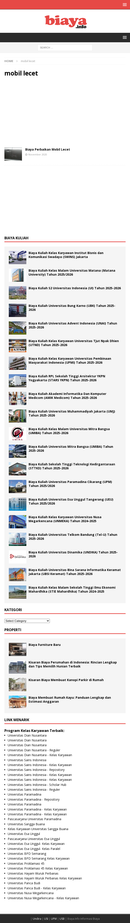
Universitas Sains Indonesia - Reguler (34, 789)
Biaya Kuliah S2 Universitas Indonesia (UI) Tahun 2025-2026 (75, 288)
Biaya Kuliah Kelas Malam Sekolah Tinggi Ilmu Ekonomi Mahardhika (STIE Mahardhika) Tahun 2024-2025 (72, 589)
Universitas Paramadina (24, 794)
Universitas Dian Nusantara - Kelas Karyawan (40, 755)
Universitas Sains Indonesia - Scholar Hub (37, 785)
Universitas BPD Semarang (27, 853)
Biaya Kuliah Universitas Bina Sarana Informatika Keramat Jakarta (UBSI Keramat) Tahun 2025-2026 (75, 572)
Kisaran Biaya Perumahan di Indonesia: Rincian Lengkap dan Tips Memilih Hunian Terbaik (73, 664)
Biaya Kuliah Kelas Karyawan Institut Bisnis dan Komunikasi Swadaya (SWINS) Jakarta (66, 255)
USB (62, 919)
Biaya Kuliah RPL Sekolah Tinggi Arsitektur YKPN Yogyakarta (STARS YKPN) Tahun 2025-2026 (67, 378)
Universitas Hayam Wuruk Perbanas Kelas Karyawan (45, 878)
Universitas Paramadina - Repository (34, 799)
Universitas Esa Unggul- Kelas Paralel (34, 849)
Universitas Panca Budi (24, 883)
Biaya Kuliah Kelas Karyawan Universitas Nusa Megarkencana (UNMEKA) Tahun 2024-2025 (65, 519)
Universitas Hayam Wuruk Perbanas (33, 873)
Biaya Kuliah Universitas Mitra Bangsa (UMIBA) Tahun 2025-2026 (71, 448)
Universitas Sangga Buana (26, 824)
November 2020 (37, 154)
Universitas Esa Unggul (24, 834)
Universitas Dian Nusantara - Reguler (34, 750)
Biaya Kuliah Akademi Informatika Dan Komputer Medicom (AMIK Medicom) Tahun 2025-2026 (67, 396)
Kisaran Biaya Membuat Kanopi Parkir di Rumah (66, 680)
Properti (12, 629)
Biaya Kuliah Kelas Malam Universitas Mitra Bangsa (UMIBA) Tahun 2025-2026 (69, 431)
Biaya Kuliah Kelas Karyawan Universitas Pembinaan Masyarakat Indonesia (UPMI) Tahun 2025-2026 (70, 360)
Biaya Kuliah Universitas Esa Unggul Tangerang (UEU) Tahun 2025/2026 (71, 501)
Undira (37, 919)
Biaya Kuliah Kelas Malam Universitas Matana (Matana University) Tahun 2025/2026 (72, 272)
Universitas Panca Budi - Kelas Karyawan (37, 888)
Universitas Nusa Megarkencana (31, 893)
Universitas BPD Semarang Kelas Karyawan (39, 858)
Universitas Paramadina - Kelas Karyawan (37, 809)
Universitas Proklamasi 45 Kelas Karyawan (38, 868)
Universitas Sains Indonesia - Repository (36, 770)
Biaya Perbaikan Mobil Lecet (47, 149)
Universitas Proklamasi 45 (26, 863)
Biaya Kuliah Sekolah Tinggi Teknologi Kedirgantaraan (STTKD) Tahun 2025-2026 (72, 466)
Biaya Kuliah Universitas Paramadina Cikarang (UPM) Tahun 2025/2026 (70, 484)
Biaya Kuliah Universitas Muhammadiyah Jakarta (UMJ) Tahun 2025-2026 (72, 413)
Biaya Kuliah (16, 238)
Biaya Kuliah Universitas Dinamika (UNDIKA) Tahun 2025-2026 (73, 554)
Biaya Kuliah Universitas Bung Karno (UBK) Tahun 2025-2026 (72, 308)
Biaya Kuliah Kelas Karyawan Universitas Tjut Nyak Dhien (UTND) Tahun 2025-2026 (74, 343)
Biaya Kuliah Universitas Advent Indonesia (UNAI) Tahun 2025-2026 (73, 325)
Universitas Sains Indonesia (27, 760)
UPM (54, 919)
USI (46, 919)
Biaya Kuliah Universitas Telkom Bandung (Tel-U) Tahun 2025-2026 (73, 536)
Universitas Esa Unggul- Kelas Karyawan (36, 844)
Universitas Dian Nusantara (27, 735)
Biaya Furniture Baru (45, 645)
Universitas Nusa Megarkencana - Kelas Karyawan (43, 898)
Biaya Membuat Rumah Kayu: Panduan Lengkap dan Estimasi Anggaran (70, 699)
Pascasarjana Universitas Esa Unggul (34, 839)
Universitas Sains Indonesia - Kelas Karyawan (40, 765)
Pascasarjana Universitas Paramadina (34, 819)
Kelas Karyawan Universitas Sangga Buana (38, 829)
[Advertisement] (65, 112)
